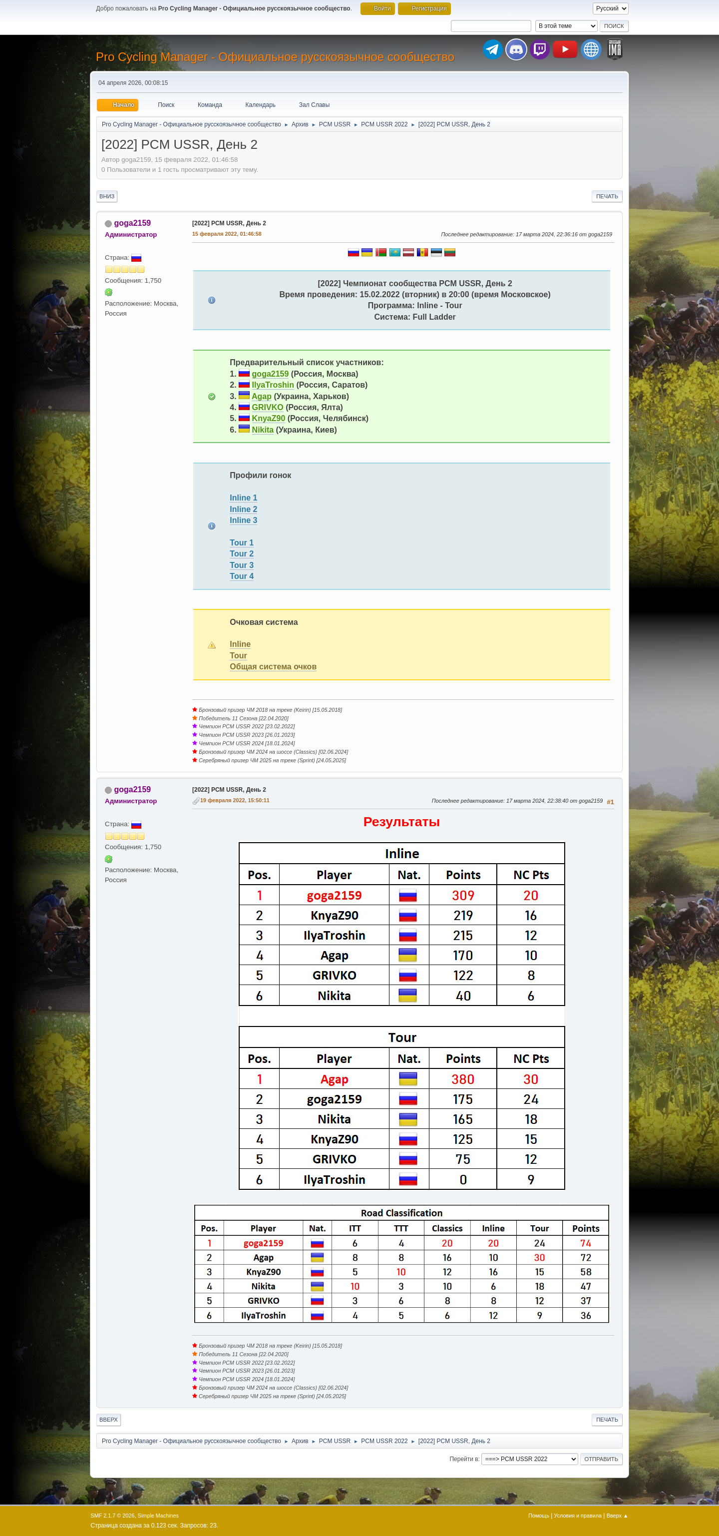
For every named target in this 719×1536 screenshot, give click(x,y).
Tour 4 (242, 576)
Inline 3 (243, 520)
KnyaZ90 (269, 418)
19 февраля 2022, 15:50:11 (235, 800)
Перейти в (463, 1459)
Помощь (538, 1516)
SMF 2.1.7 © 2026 (113, 1516)
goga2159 (132, 223)
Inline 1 (243, 498)
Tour (238, 655)
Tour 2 (242, 553)
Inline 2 (243, 509)
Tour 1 (242, 542)
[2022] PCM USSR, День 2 (229, 223)
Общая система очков (273, 666)
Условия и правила (578, 1516)
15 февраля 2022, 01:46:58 (227, 234)
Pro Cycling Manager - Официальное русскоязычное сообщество (275, 56)
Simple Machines (158, 1516)
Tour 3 (242, 565)
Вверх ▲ (618, 1516)
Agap (262, 396)
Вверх (108, 1420)
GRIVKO (268, 407)
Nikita (263, 430)
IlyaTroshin (273, 385)
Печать (607, 196)
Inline (240, 644)
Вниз (106, 196)
